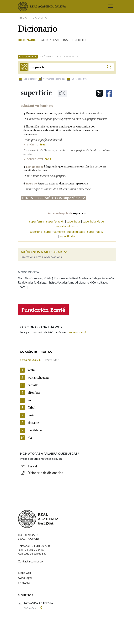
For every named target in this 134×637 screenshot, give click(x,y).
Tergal (32, 466)
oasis (31, 415)
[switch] (65, 252)
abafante (33, 423)
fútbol (31, 407)
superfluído (67, 236)
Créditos (80, 40)
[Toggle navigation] (110, 6)
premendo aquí (77, 332)
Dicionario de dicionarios (45, 473)
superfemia (36, 221)
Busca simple (27, 56)
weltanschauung (38, 377)
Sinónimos (46, 56)
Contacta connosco (30, 561)
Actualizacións (54, 40)
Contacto (24, 583)
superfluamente (54, 231)
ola (30, 438)
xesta (31, 370)
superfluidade (76, 231)
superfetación (55, 221)
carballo (33, 385)
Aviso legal (25, 577)
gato (31, 400)
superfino (36, 231)
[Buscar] (109, 67)
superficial (73, 221)
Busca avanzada (67, 56)
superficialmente (67, 226)
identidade (35, 430)
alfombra (34, 392)
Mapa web (24, 572)
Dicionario (27, 40)
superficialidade (93, 221)
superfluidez (95, 231)
